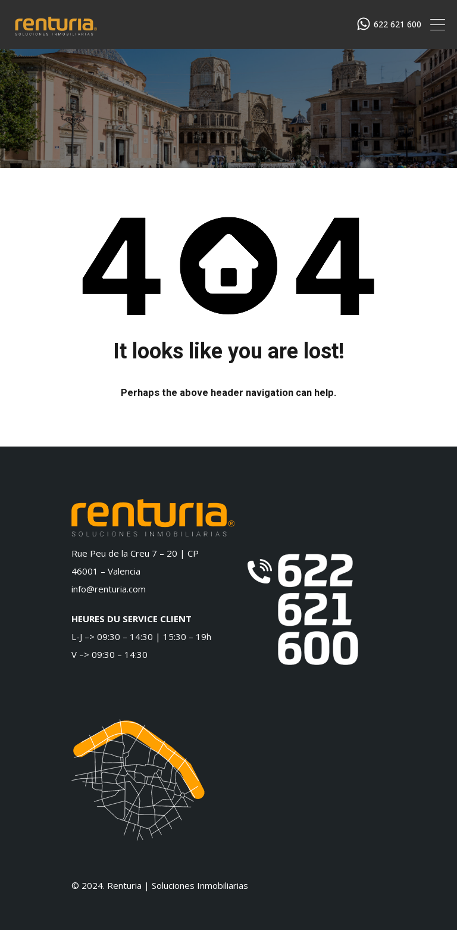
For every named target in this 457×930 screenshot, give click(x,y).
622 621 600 (397, 25)
